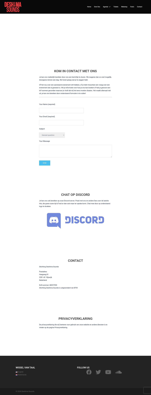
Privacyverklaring (61, 328)
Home (89, 7)
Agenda (105, 7)
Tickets (115, 7)
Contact (139, 7)
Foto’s (132, 7)
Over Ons (97, 7)
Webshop (124, 7)
